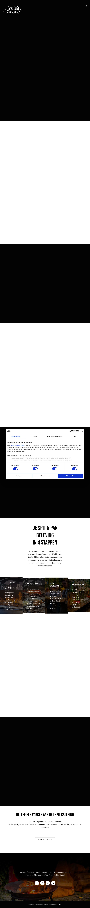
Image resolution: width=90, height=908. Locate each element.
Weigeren (19, 476)
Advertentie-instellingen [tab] (54, 436)
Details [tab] (35, 436)
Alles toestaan (70, 476)
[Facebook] (37, 883)
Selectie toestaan (45, 476)
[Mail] (48, 883)
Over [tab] (74, 436)
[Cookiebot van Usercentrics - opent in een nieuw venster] (71, 431)
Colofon (60, 904)
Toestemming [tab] (15, 436)
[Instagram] (42, 883)
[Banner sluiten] (82, 431)
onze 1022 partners (17, 445)
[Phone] (53, 883)
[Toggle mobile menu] (86, 6)
